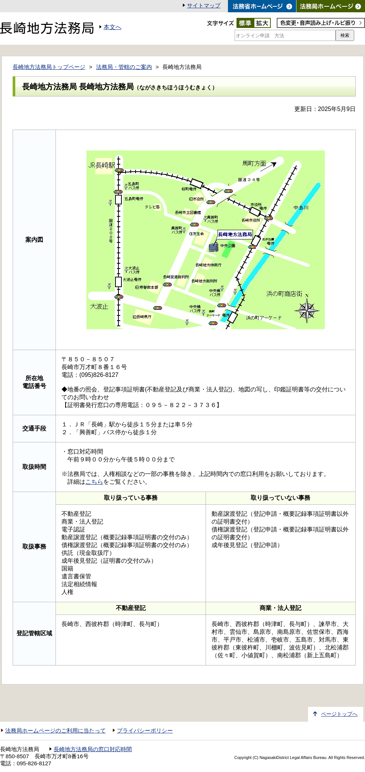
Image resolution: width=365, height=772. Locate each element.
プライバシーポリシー (145, 731)
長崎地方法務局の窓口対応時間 (93, 749)
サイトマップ (203, 6)
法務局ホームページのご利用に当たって (55, 731)
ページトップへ (339, 714)
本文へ (112, 27)
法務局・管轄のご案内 (124, 67)
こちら (94, 482)
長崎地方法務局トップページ (49, 67)
